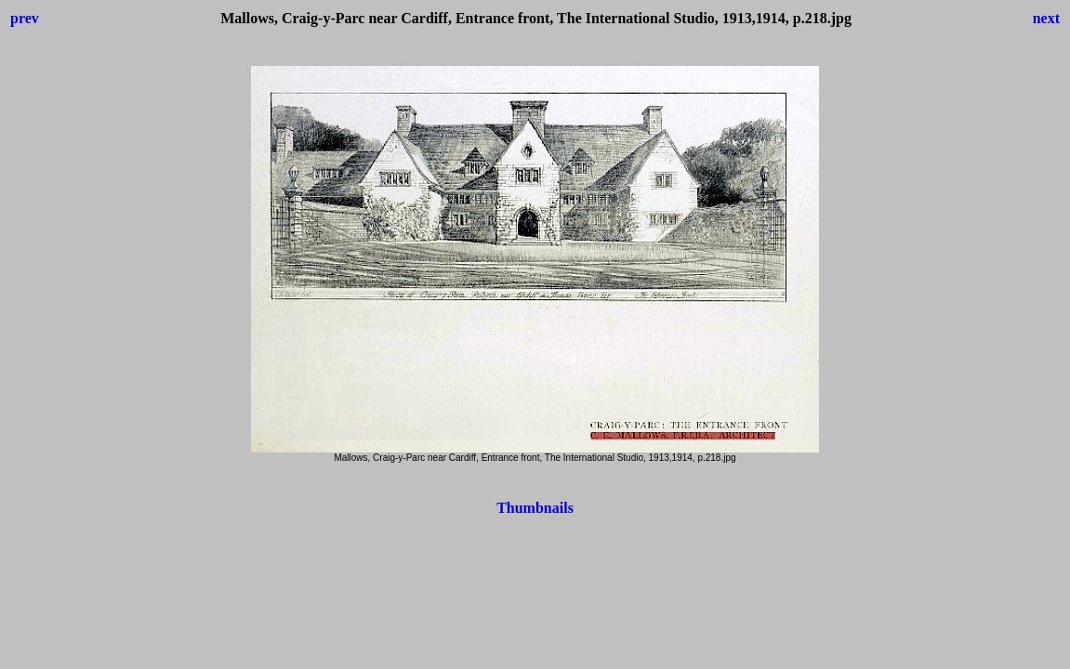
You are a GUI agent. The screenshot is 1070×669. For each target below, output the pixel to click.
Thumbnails (535, 508)
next (1046, 18)
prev (24, 18)
